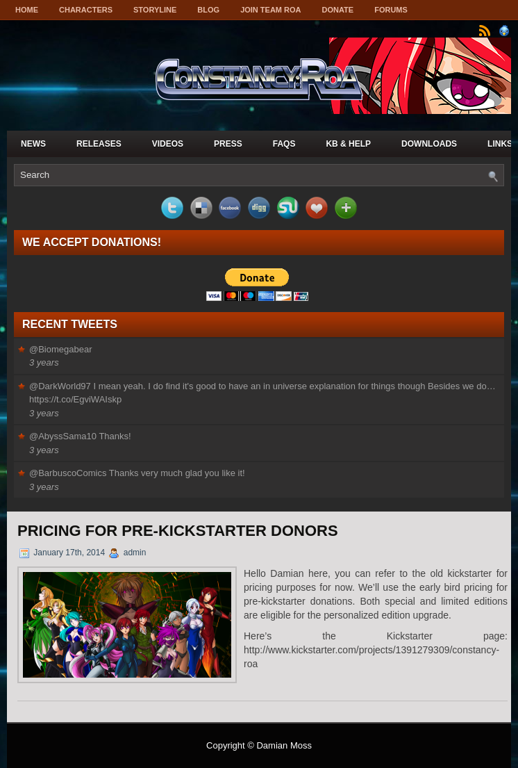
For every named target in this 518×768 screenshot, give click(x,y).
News (33, 144)
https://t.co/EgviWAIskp (75, 399)
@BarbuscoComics (67, 473)
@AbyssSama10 (63, 436)
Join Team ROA (270, 10)
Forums (391, 10)
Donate (338, 10)
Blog (208, 10)
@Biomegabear (60, 349)
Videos (167, 144)
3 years (44, 362)
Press (228, 144)
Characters (85, 10)
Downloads (429, 144)
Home (26, 10)
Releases (99, 144)
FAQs (284, 144)
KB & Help (348, 144)
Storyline (154, 10)
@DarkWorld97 (60, 386)
